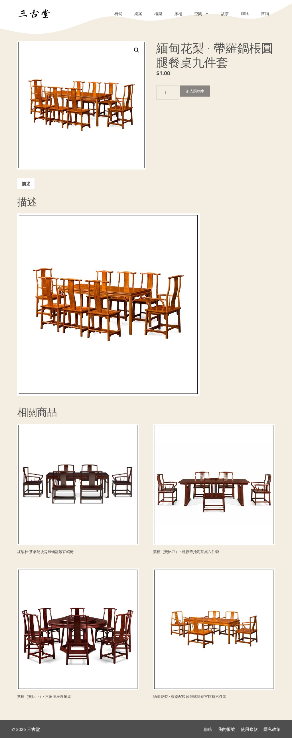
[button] (136, 50)
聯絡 (245, 13)
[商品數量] (167, 92)
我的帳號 (226, 729)
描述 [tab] (26, 183)
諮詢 (265, 13)
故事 (225, 13)
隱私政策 (272, 729)
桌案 (138, 13)
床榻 (178, 13)
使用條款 (249, 729)
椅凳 (118, 13)
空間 (204, 14)
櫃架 (158, 13)
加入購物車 (195, 90)
